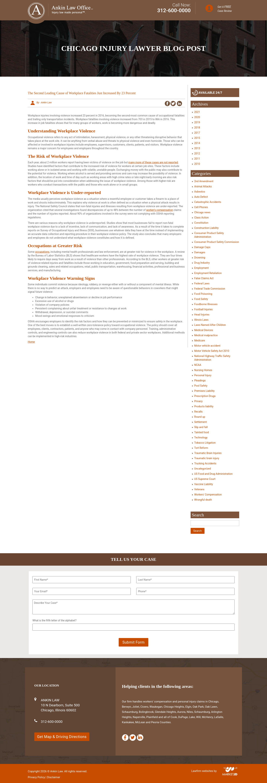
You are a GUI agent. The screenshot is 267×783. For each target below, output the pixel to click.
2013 (197, 148)
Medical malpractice (206, 335)
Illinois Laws (201, 319)
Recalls (198, 411)
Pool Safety (200, 385)
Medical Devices (203, 330)
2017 (197, 132)
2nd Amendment (203, 181)
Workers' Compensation (208, 494)
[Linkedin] (140, 737)
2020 (197, 117)
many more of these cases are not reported (153, 162)
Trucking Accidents (205, 463)
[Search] (215, 523)
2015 (197, 137)
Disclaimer (53, 777)
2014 (197, 143)
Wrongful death (203, 499)
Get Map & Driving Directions (62, 736)
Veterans (199, 489)
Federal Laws (202, 283)
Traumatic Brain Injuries (208, 453)
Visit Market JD (230, 768)
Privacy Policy (36, 777)
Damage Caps (202, 247)
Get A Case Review (224, 8)
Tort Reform (201, 447)
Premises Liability (204, 390)
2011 (197, 158)
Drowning (199, 257)
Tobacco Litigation (205, 442)
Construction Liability (206, 227)
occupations (42, 251)
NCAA (197, 364)
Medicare (199, 340)
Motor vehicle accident (207, 345)
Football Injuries (203, 309)
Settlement (200, 421)
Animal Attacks (203, 186)
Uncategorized (202, 468)
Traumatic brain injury (206, 458)
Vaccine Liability (203, 484)
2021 (197, 112)
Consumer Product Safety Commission (216, 242)
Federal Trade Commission (209, 288)
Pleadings (200, 380)
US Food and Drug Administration (213, 473)
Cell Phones (201, 207)
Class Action (201, 217)
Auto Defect (201, 196)
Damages (199, 252)
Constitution (201, 222)
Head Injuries (202, 314)
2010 (197, 163)
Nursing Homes (203, 370)
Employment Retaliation (208, 273)
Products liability (203, 406)
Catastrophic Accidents (207, 202)
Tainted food (201, 432)
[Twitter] (132, 737)
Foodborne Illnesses (206, 304)
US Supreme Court (204, 479)
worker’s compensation (159, 209)
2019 (197, 122)
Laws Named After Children (210, 324)
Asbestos (199, 191)
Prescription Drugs (205, 396)
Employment (201, 267)
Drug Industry (202, 262)
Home (31, 341)
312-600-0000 (174, 10)
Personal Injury (202, 375)
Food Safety (201, 299)
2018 (197, 127)
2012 (197, 153)
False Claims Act (204, 278)
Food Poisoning (203, 293)
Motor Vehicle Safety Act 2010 (211, 350)
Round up (199, 416)
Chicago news (202, 212)
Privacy (198, 401)
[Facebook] (125, 737)
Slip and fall (201, 427)
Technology (201, 437)
